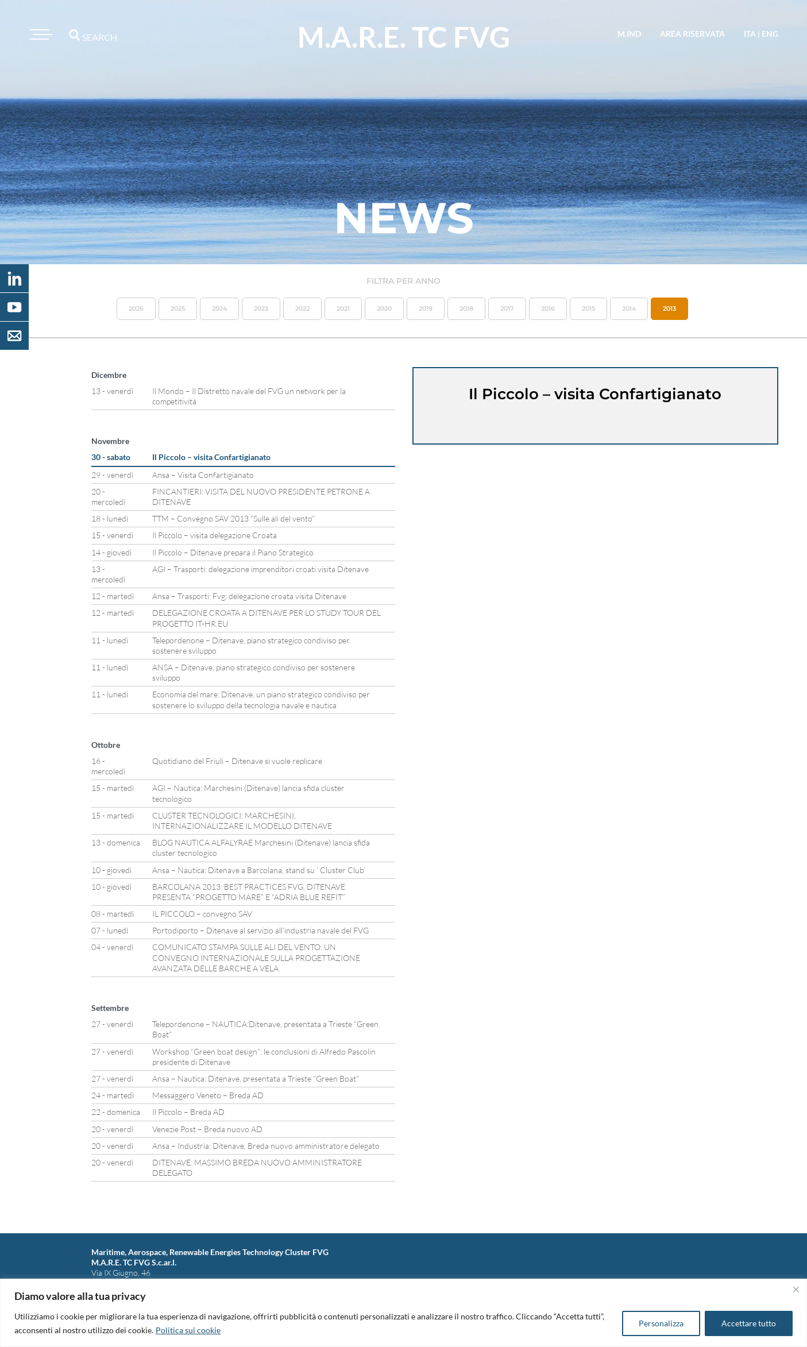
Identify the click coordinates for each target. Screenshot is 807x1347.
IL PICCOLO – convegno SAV (202, 913)
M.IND (629, 33)
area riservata (692, 33)
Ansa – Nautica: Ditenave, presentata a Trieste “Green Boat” (255, 1078)
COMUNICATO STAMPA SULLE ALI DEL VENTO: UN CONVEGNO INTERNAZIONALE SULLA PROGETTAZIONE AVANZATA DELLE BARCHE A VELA (256, 957)
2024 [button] (219, 308)
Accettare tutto (748, 1323)
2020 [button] (384, 308)
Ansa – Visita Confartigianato (203, 475)
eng (770, 33)
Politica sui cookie (188, 1330)
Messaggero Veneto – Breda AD (208, 1095)
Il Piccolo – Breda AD (188, 1112)
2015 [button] (588, 308)
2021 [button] (343, 308)
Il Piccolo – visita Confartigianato (211, 457)
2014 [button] (629, 308)
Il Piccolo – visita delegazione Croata (214, 535)
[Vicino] (796, 1289)
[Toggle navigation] (39, 34)
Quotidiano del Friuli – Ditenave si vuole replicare (237, 761)
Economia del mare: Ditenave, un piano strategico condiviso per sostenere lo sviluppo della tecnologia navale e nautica (261, 699)
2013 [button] (669, 308)
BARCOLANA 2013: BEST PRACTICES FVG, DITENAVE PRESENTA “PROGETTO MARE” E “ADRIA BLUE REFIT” (248, 892)
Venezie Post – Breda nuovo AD (207, 1129)
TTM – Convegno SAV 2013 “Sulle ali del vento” (233, 518)
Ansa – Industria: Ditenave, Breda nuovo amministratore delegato (266, 1146)
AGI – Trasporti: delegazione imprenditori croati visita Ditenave (260, 569)
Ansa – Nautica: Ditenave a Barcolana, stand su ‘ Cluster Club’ (258, 870)
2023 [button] (261, 308)
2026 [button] (136, 308)
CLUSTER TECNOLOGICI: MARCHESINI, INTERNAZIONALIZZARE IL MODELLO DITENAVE (242, 820)
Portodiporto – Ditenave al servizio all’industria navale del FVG (260, 930)
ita (750, 33)
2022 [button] (302, 308)
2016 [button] (548, 308)
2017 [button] (507, 308)
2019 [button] (426, 308)
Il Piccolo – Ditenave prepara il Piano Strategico (233, 552)
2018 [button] (466, 308)
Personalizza (661, 1323)
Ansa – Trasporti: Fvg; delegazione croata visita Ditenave (249, 596)
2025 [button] (178, 308)
